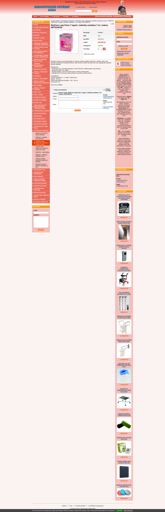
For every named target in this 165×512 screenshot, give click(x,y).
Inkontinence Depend (40, 124)
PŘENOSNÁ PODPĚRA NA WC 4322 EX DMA (124, 317)
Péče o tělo (37, 92)
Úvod (35, 16)
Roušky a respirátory (40, 32)
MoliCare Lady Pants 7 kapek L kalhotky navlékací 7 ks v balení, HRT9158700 (126, 65)
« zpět (112, 23)
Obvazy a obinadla (39, 199)
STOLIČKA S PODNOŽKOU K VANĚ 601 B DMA (124, 390)
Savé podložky (38, 176)
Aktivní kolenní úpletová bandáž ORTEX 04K (124, 222)
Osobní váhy (38, 102)
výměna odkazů (80, 505)
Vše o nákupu (44, 16)
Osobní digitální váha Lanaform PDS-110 (124, 462)
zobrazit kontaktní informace (108, 107)
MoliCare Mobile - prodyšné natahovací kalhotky (42, 160)
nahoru (64, 505)
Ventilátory (37, 76)
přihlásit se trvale (123, 46)
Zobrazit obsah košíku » (124, 29)
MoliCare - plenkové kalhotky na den (41, 155)
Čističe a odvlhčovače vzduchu (41, 72)
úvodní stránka (81, 7)
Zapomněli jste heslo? (124, 51)
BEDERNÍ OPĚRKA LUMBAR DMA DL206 (124, 414)
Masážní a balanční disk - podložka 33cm (124, 485)
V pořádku (119, 510)
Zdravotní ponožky (40, 192)
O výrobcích (56, 16)
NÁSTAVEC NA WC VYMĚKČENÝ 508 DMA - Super (124, 365)
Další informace (128, 510)
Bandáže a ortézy (39, 38)
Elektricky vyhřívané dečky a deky (40, 60)
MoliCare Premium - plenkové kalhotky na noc (42, 166)
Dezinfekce (37, 30)
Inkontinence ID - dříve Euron (41, 127)
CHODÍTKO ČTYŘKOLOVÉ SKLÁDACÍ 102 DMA (124, 269)
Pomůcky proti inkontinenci (38, 173)
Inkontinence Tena (39, 169)
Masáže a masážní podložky (39, 88)
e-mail (35, 210)
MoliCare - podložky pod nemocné (41, 138)
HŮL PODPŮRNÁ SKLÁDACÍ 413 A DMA (124, 293)
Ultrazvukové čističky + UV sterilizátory (41, 52)
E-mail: (55, 99)
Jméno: (55, 96)
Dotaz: (54, 104)
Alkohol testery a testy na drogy (41, 48)
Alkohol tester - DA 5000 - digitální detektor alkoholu (124, 247)
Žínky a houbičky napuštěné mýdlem (40, 179)
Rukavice (37, 35)
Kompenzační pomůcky (41, 27)
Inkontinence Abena (40, 121)
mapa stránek (93, 7)
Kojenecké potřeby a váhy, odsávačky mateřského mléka (40, 106)
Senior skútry (38, 40)
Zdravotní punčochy (40, 186)
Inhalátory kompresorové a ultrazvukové (39, 65)
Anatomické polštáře (40, 183)
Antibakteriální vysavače (41, 111)
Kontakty (66, 16)
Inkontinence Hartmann (67, 20)
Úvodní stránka (55, 20)
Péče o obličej (38, 94)
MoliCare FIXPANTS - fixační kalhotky (42, 134)
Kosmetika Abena (39, 118)
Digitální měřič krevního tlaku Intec (124, 438)
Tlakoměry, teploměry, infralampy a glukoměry (41, 43)
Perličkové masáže (40, 97)
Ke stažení (75, 16)
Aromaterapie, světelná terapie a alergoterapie (41, 56)
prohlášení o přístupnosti (96, 505)
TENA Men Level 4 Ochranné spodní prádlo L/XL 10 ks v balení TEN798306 (124, 197)
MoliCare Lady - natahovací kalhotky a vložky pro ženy (91, 20)
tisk (71, 505)
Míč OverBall (38, 85)
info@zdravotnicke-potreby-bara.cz (108, 97)
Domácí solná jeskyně (41, 78)
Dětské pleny (38, 116)
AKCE (36, 24)
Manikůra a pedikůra (40, 100)
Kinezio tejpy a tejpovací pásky (41, 195)
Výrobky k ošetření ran (41, 202)
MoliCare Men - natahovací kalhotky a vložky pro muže (42, 148)
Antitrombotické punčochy (39, 189)
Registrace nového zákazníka (123, 54)
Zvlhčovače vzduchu (40, 69)
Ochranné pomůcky (40, 113)
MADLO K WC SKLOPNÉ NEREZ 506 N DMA (124, 340)
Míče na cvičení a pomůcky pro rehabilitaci (41, 81)
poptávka (36, 215)
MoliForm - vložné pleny (42, 152)
